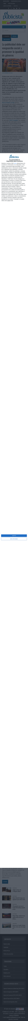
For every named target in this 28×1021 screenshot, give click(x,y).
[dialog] (14, 510)
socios (15, 163)
